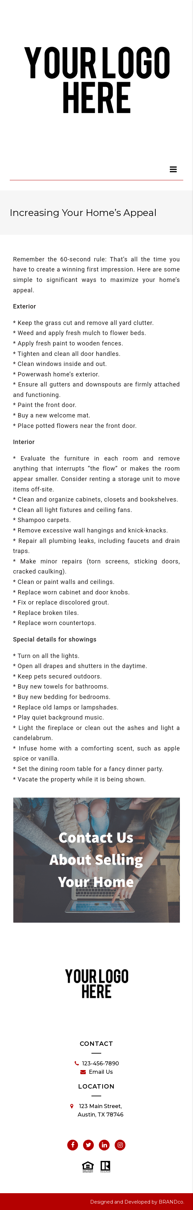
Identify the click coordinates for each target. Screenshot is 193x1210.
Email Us (96, 1072)
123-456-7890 (97, 1063)
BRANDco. (171, 1202)
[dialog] (173, 169)
